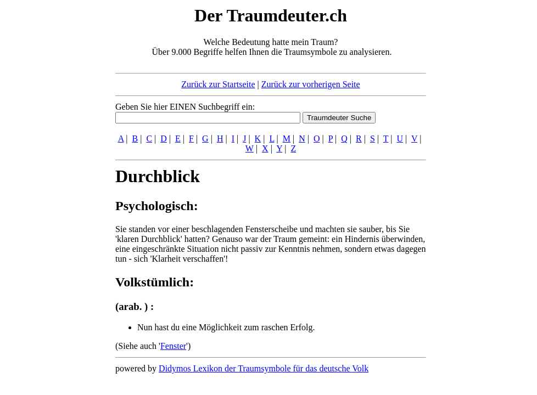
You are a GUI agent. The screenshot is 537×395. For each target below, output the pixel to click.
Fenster (173, 346)
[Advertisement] (48, 169)
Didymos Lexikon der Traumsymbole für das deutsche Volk (263, 368)
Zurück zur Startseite (218, 84)
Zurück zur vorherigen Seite (310, 84)
